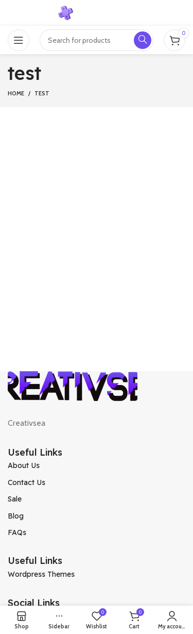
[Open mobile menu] (18, 40)
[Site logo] (96, 12)
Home (16, 93)
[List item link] (96, 465)
